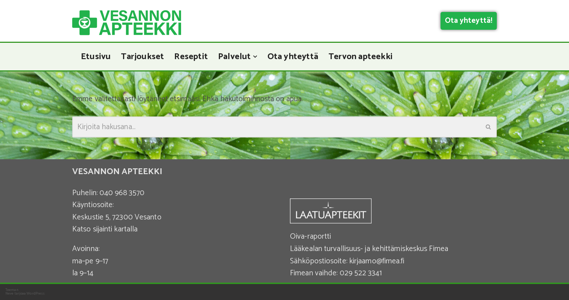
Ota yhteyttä (292, 56)
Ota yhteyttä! (468, 21)
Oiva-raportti (310, 236)
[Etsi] (276, 126)
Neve (9, 294)
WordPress (35, 294)
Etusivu (96, 56)
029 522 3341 (361, 273)
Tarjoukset (142, 56)
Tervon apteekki (360, 56)
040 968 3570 (121, 193)
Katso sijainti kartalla (105, 229)
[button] (255, 56)
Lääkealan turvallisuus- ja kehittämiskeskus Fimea (369, 249)
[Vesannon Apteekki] (126, 22)
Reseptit (191, 56)
